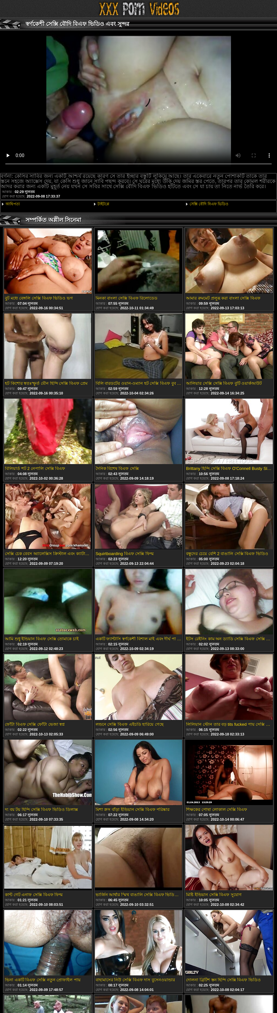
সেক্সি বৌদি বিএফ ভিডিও (209, 204)
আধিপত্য (13, 204)
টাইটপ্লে (103, 204)
